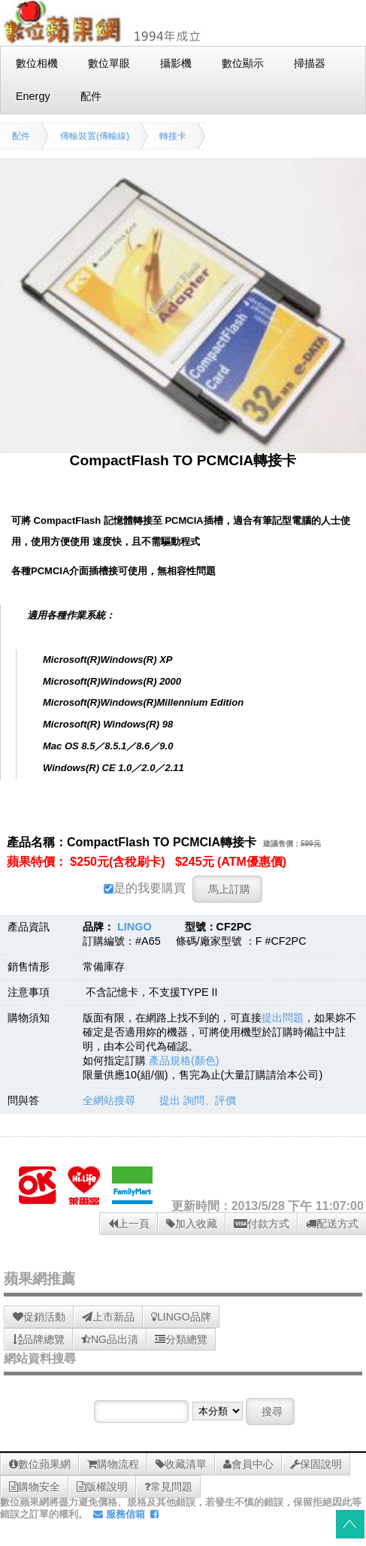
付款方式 (261, 1224)
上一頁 (129, 1224)
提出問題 (283, 1018)
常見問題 (168, 1487)
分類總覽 (181, 1339)
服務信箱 (119, 1514)
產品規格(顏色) (184, 1060)
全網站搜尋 (109, 1100)
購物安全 (34, 1487)
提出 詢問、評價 (197, 1100)
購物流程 (113, 1464)
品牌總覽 (39, 1339)
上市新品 (108, 1317)
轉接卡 (172, 136)
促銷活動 (39, 1317)
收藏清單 (181, 1464)
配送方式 (332, 1224)
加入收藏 (191, 1224)
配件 (21, 136)
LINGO (134, 927)
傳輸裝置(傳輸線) (94, 136)
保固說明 (316, 1464)
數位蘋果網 (40, 1464)
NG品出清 (109, 1339)
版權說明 (102, 1487)
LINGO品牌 (181, 1317)
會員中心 (248, 1464)
